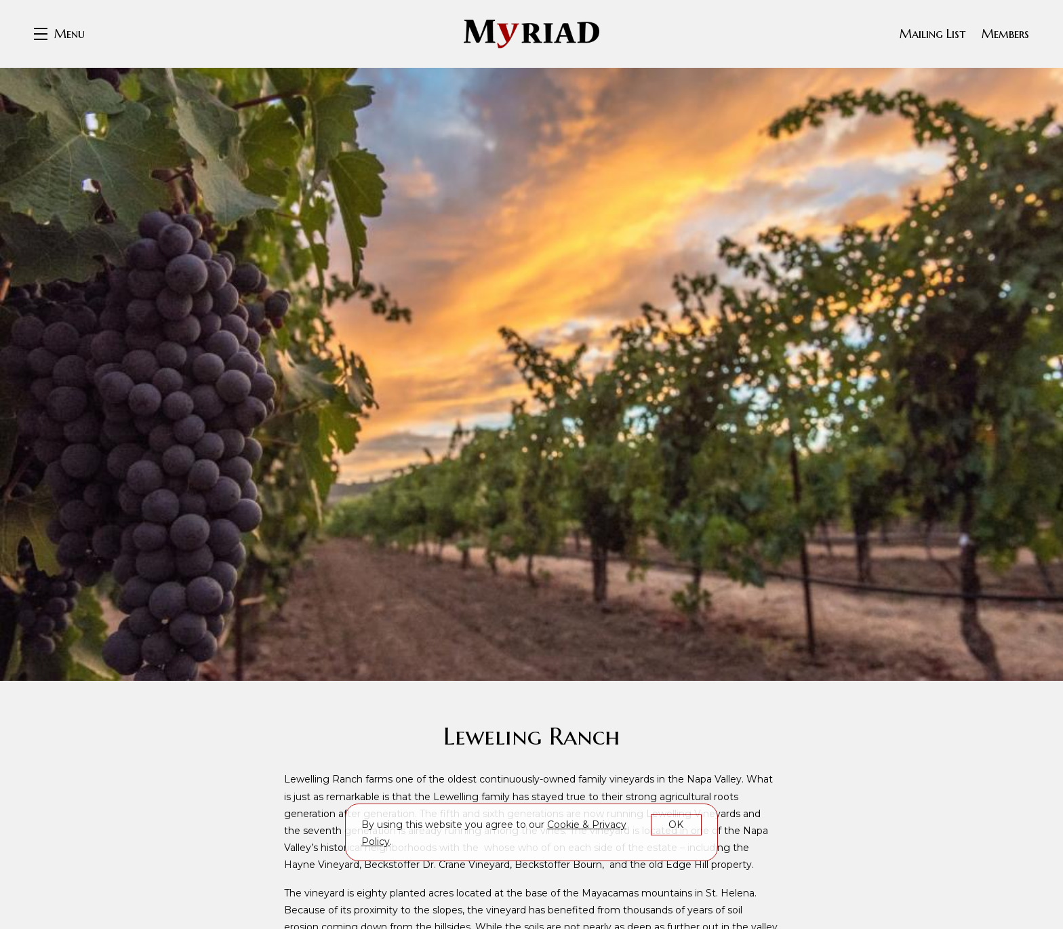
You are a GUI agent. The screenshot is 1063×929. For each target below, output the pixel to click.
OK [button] (675, 824)
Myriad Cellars (531, 34)
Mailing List (932, 33)
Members (1005, 33)
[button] (59, 34)
